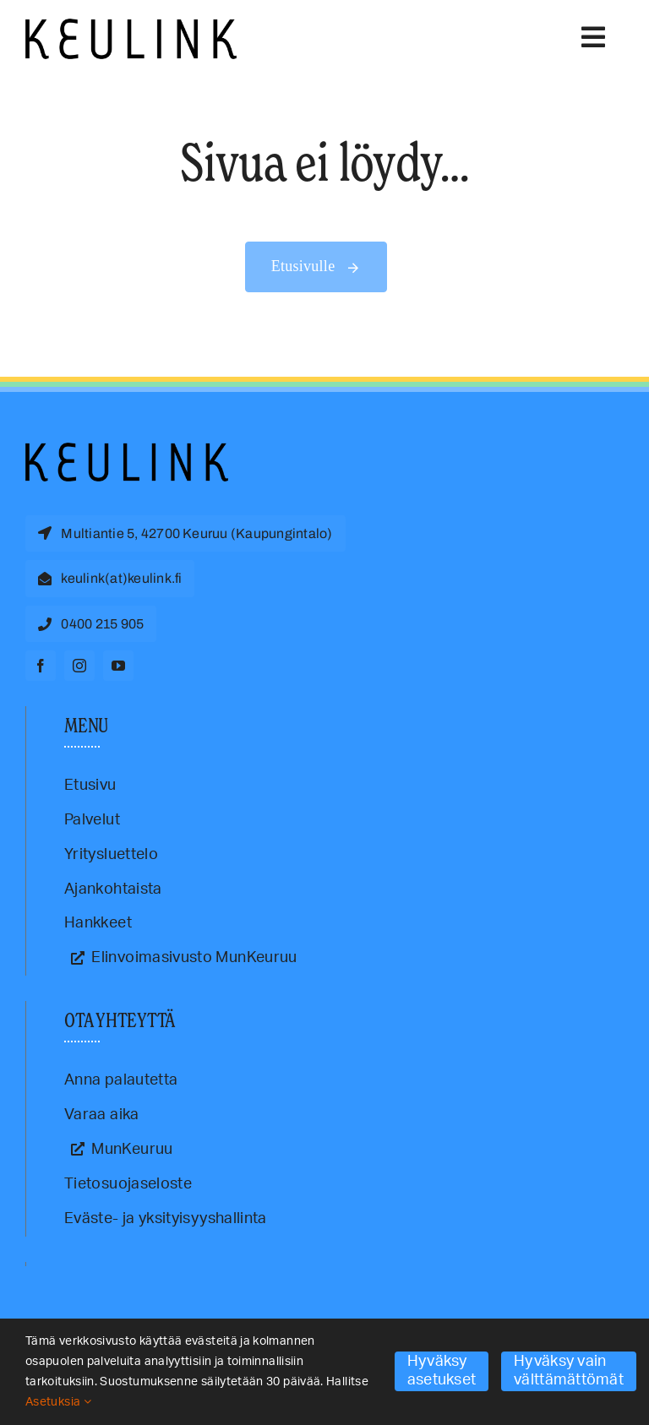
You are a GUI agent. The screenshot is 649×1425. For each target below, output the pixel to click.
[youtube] (118, 665)
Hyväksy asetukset (441, 1371)
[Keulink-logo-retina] (131, 26)
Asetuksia (58, 1402)
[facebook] (40, 665)
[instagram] (79, 665)
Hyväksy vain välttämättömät (569, 1371)
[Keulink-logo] (126, 450)
